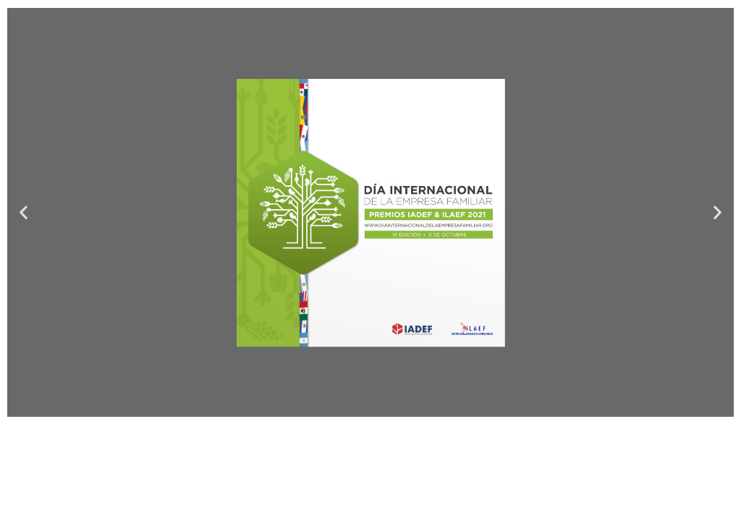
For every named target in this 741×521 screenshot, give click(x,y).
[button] (23, 212)
